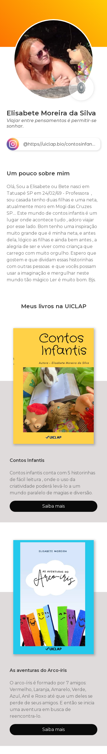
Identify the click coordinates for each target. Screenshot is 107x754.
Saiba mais (53, 506)
